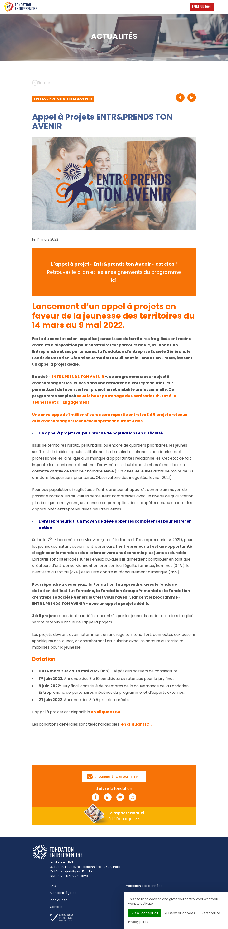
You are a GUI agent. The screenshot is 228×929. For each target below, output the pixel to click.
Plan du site (58, 900)
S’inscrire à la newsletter (112, 776)
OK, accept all (144, 913)
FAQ (53, 885)
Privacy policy (138, 922)
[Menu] (220, 6)
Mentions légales (63, 893)
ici (114, 280)
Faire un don (203, 6)
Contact (56, 907)
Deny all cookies (180, 913)
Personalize (211, 913)
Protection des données (143, 885)
